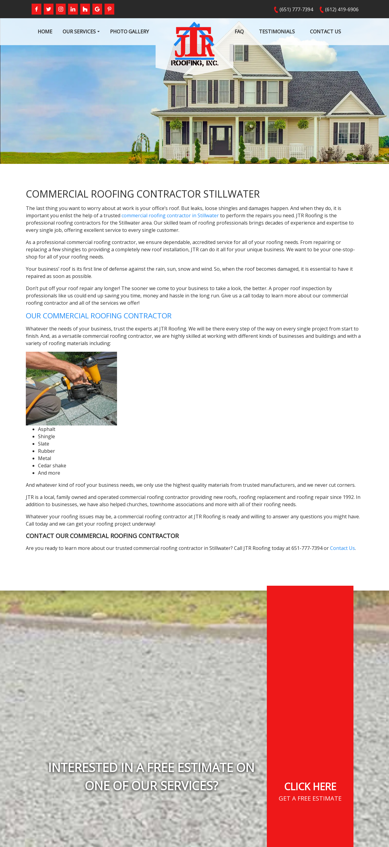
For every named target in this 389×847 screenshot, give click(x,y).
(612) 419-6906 (342, 9)
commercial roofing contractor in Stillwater (170, 215)
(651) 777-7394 (296, 9)
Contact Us (342, 548)
